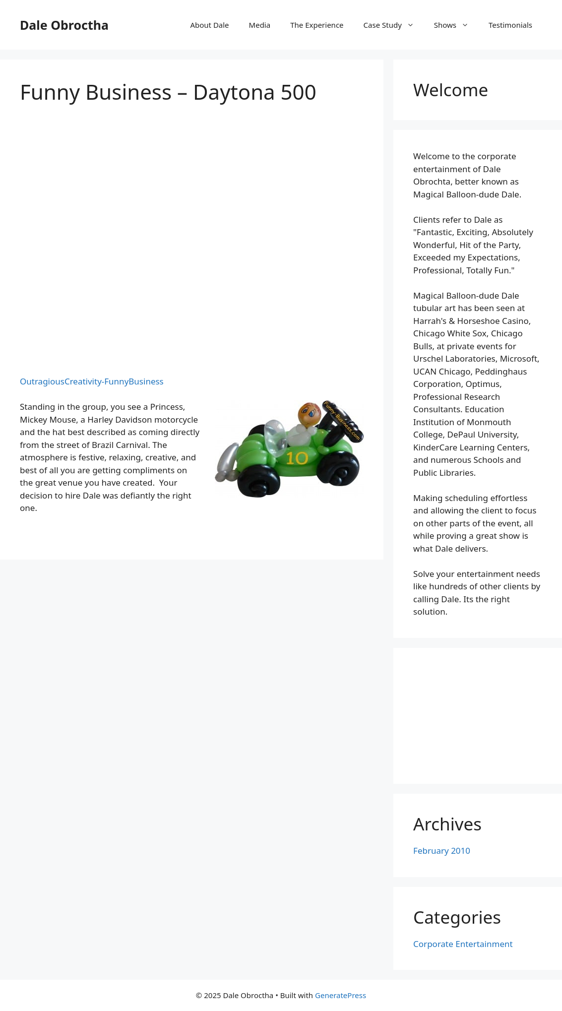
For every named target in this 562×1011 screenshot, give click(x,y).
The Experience (316, 25)
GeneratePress (340, 995)
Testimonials (510, 25)
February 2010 (441, 850)
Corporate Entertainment (463, 943)
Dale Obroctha (64, 24)
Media (260, 25)
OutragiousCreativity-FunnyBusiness (92, 381)
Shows (456, 25)
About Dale (209, 25)
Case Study (394, 25)
